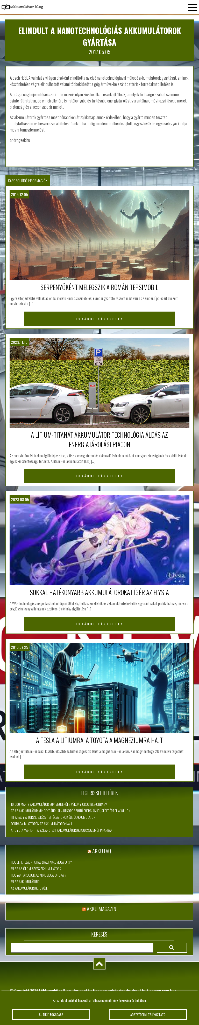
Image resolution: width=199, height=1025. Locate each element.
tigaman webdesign (109, 990)
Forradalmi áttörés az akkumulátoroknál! (41, 823)
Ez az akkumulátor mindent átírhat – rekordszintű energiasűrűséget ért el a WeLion (70, 810)
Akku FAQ (101, 851)
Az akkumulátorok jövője (29, 888)
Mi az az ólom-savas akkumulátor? (36, 868)
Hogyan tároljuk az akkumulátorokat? (39, 875)
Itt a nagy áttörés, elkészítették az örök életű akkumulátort (54, 817)
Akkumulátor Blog (56, 990)
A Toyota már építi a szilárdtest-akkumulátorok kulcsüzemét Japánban (61, 830)
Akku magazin (101, 909)
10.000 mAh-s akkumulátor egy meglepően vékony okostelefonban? (59, 804)
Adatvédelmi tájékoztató (148, 1014)
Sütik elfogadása (51, 1014)
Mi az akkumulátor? (25, 881)
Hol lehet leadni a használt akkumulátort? (41, 862)
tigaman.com (158, 990)
